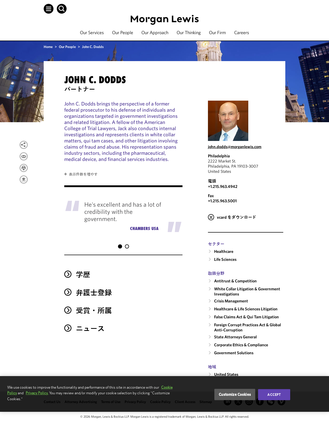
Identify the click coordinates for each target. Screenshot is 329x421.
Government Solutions (233, 352)
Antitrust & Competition (235, 280)
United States (226, 374)
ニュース (90, 323)
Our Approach (154, 32)
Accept (274, 394)
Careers (241, 32)
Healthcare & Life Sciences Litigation (246, 308)
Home (48, 46)
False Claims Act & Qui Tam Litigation (246, 316)
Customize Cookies (235, 394)
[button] (48, 9)
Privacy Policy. (37, 392)
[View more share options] (24, 144)
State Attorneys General (235, 336)
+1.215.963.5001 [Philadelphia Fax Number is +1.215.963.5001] (222, 200)
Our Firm (217, 32)
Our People (122, 32)
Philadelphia (219, 155)
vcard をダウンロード (236, 217)
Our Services (92, 32)
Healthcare (223, 251)
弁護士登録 (94, 287)
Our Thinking (189, 32)
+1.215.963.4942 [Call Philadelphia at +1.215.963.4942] (222, 186)
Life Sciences (225, 259)
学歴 (83, 269)
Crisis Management (231, 300)
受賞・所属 (94, 305)
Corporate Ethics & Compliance (241, 344)
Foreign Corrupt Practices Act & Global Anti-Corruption (247, 327)
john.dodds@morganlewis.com (234, 146)
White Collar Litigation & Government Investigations (247, 291)
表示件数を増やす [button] (83, 174)
